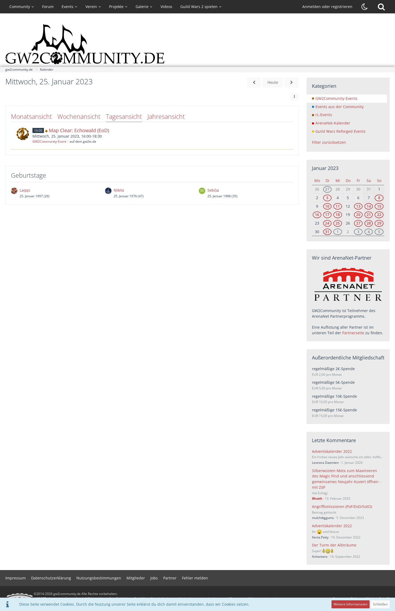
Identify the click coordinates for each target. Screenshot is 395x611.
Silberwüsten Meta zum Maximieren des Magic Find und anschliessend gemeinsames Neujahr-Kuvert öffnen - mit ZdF (346, 479)
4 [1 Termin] (369, 231)
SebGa (213, 190)
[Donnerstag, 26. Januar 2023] (292, 83)
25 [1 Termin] (338, 223)
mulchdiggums (323, 517)
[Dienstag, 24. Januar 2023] (254, 83)
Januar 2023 (325, 168)
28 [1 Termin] (369, 223)
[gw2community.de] (197, 44)
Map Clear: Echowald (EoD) (79, 130)
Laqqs (25, 190)
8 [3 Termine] (379, 197)
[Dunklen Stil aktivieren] (364, 6)
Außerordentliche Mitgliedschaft (348, 357)
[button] (294, 96)
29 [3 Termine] (379, 223)
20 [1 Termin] (358, 214)
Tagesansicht (124, 116)
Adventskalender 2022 (332, 451)
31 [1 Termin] (327, 231)
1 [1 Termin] (338, 231)
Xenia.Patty (320, 537)
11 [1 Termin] (338, 206)
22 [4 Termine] (379, 214)
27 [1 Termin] (327, 189)
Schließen (380, 604)
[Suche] (381, 6)
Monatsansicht (31, 116)
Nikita (119, 190)
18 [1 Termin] (338, 214)
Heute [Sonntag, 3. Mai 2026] (272, 82)
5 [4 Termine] (379, 231)
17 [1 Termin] (327, 214)
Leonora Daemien (325, 462)
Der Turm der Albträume (334, 545)
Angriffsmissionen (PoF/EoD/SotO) (342, 506)
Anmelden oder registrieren (327, 6)
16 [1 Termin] (317, 214)
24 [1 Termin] (327, 223)
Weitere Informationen (350, 604)
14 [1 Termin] (369, 206)
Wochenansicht (78, 116)
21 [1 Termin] (369, 214)
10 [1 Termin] (327, 206)
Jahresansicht (166, 116)
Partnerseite (353, 332)
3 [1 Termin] (327, 197)
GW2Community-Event (49, 141)
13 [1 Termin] (358, 206)
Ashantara (319, 556)
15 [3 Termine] (379, 206)
